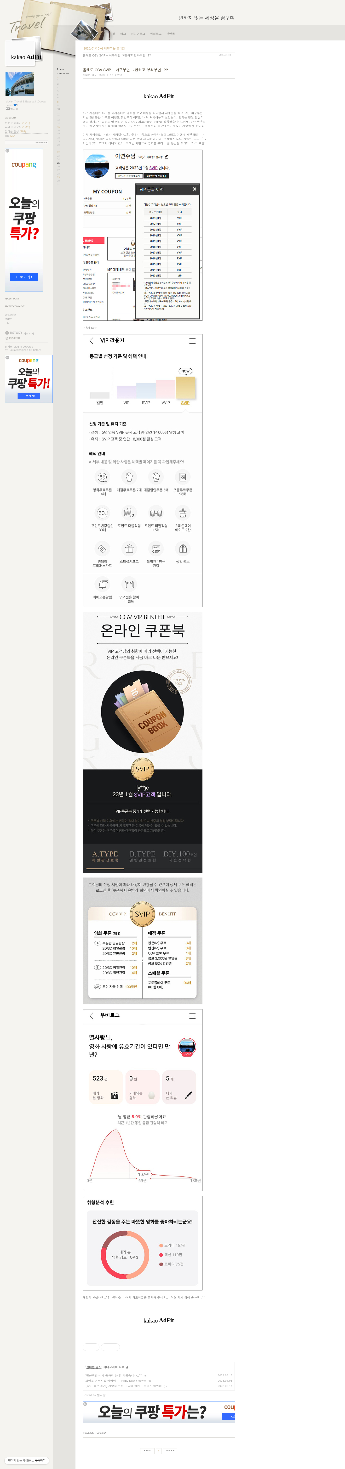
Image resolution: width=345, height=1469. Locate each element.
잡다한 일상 (15, 131)
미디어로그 (138, 34)
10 (58, 109)
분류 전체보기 (17, 123)
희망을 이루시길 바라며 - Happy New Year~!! (115, 1381)
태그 (123, 34)
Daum (12, 350)
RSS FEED (12, 338)
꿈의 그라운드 (17, 127)
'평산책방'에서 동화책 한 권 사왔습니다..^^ (114, 1375)
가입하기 (28, 333)
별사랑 (9, 346)
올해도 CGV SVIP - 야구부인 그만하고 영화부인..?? (117, 55)
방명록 (170, 34)
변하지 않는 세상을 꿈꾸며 (206, 17)
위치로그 (155, 34)
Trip (10, 135)
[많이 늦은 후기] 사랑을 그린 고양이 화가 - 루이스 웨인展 (123, 1386)
